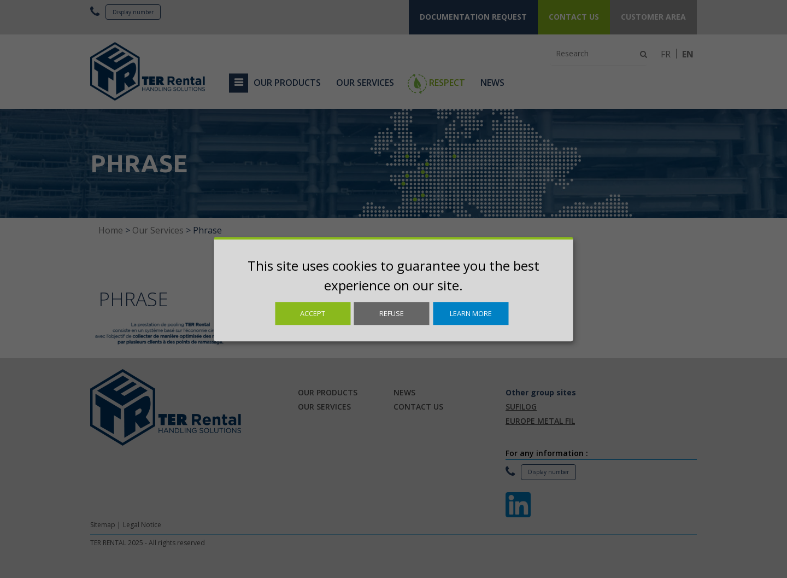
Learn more (471, 313)
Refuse (391, 313)
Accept (312, 313)
